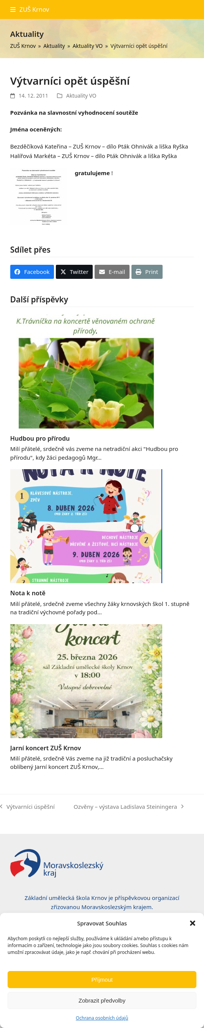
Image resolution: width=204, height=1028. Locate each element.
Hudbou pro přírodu (40, 438)
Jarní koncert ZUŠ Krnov (45, 748)
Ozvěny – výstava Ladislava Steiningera (128, 807)
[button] (192, 923)
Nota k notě (28, 593)
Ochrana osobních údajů (102, 1018)
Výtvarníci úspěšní (27, 807)
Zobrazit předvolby (102, 1000)
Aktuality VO (81, 95)
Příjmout (102, 979)
